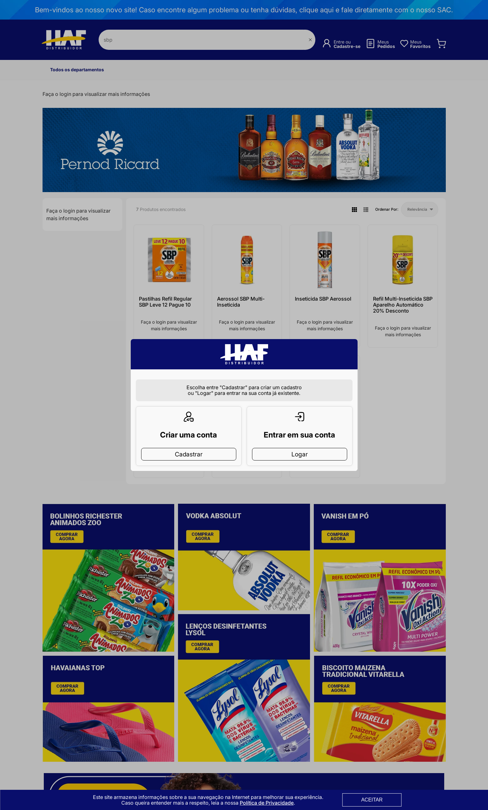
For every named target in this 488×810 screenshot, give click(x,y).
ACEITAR (371, 799)
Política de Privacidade (267, 803)
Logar (299, 444)
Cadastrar (189, 444)
